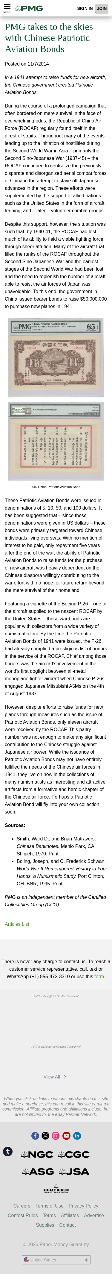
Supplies (45, 1225)
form (99, 976)
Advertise (94, 1215)
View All (56, 1076)
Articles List (17, 924)
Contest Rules (23, 1215)
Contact (67, 1225)
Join (102, 8)
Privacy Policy (84, 1205)
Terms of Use (50, 1205)
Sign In (85, 8)
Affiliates (70, 1215)
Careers (21, 1205)
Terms (49, 1215)
